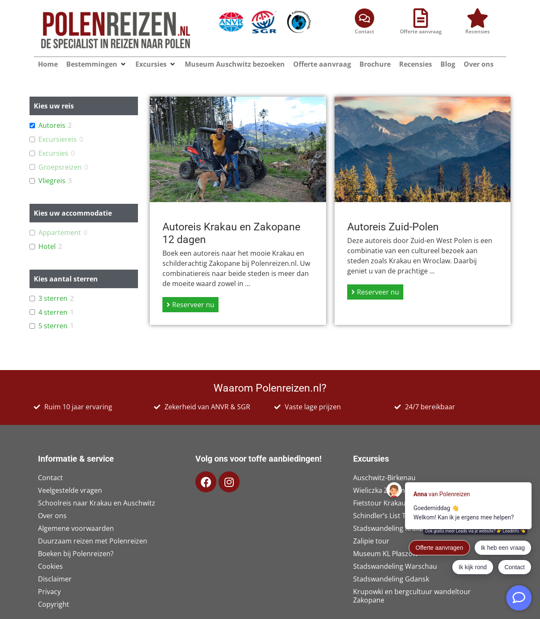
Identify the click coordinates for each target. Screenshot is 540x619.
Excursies (53, 153)
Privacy (49, 591)
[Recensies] (477, 18)
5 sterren (53, 326)
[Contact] (364, 18)
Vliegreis (51, 180)
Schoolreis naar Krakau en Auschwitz (96, 503)
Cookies (50, 566)
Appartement (59, 232)
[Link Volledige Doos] (238, 211)
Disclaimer (55, 579)
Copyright (53, 604)
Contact (364, 31)
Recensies (477, 31)
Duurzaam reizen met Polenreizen (92, 541)
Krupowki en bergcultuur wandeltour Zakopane (412, 596)
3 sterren (53, 298)
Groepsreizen (60, 167)
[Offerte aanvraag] (421, 18)
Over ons (52, 515)
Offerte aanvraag (421, 31)
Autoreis (51, 125)
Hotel (47, 246)
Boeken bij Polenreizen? (75, 553)
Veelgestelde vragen (70, 490)
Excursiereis (57, 139)
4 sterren (53, 312)
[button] (123, 64)
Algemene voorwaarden (76, 528)
